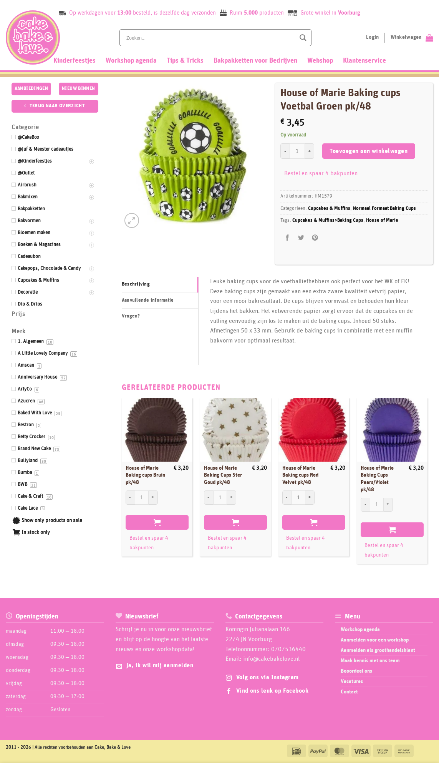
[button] (131, 220)
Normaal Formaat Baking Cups (384, 208)
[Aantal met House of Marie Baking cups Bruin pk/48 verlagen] (130, 497)
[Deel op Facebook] (287, 237)
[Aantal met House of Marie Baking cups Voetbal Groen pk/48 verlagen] (285, 151)
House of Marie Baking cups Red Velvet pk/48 (300, 475)
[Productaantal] (297, 151)
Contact (349, 692)
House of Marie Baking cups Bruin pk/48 (145, 475)
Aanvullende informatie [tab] (148, 300)
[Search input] (210, 38)
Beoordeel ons (356, 671)
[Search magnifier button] (303, 37)
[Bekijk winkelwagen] (412, 37)
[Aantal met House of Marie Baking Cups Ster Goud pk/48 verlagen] (208, 497)
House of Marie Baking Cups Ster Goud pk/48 (223, 475)
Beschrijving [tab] (136, 284)
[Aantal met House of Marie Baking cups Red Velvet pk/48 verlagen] (287, 497)
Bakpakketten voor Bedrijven (255, 60)
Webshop (320, 60)
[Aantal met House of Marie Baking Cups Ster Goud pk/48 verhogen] (231, 497)
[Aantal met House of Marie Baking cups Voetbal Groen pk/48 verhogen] (309, 151)
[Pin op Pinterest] (315, 237)
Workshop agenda (131, 60)
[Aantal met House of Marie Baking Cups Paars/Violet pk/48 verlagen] (365, 505)
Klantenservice (364, 60)
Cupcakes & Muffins (329, 208)
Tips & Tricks (185, 60)
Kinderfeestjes (74, 60)
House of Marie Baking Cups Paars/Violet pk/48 (377, 478)
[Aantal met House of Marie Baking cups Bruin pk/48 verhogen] (153, 497)
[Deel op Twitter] (301, 237)
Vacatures (352, 681)
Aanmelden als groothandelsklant (378, 650)
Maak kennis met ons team (370, 660)
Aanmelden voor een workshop (375, 640)
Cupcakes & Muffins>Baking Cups (327, 220)
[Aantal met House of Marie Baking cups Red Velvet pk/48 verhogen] (310, 497)
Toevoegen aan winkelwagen (369, 151)
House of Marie (382, 220)
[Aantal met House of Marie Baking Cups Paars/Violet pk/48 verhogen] (388, 505)
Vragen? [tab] (131, 316)
